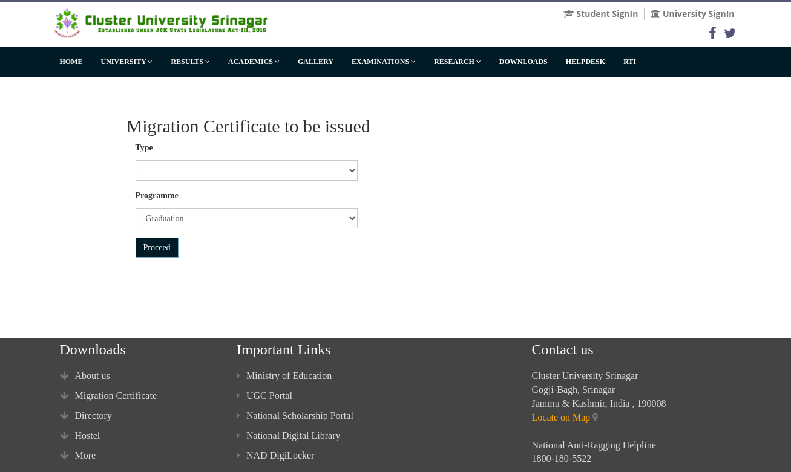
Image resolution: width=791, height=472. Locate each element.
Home (71, 61)
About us (85, 375)
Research (457, 61)
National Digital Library (289, 435)
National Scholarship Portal (295, 415)
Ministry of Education (284, 375)
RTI (629, 61)
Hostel (80, 435)
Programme (157, 195)
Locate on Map (561, 417)
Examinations (384, 61)
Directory (86, 415)
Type (144, 147)
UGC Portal (264, 395)
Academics (254, 61)
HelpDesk (585, 61)
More (78, 455)
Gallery (315, 61)
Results (190, 61)
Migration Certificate (108, 395)
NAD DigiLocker (275, 455)
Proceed (157, 247)
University (127, 61)
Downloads (523, 61)
